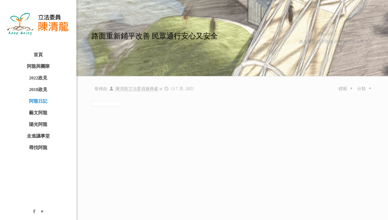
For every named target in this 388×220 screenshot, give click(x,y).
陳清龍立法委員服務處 (136, 88)
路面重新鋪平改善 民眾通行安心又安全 (336, 41)
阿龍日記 (351, 34)
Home (324, 34)
